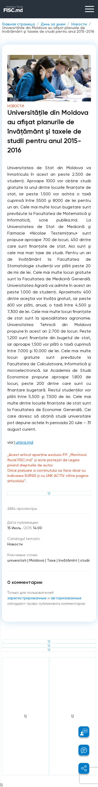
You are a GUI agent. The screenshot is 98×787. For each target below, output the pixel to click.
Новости (79, 24)
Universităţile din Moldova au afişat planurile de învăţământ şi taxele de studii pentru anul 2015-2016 (48, 29)
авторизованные (66, 598)
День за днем (53, 24)
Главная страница (18, 24)
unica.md (24, 442)
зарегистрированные (27, 598)
